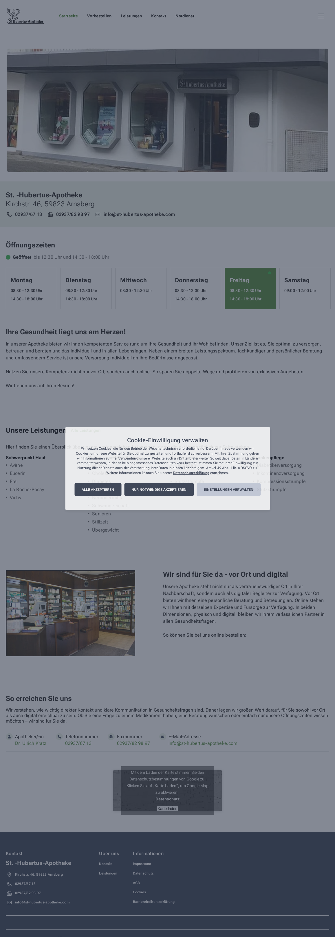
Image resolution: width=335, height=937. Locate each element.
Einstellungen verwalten (228, 490)
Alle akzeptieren (98, 490)
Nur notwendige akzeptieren (158, 490)
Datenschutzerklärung (191, 473)
